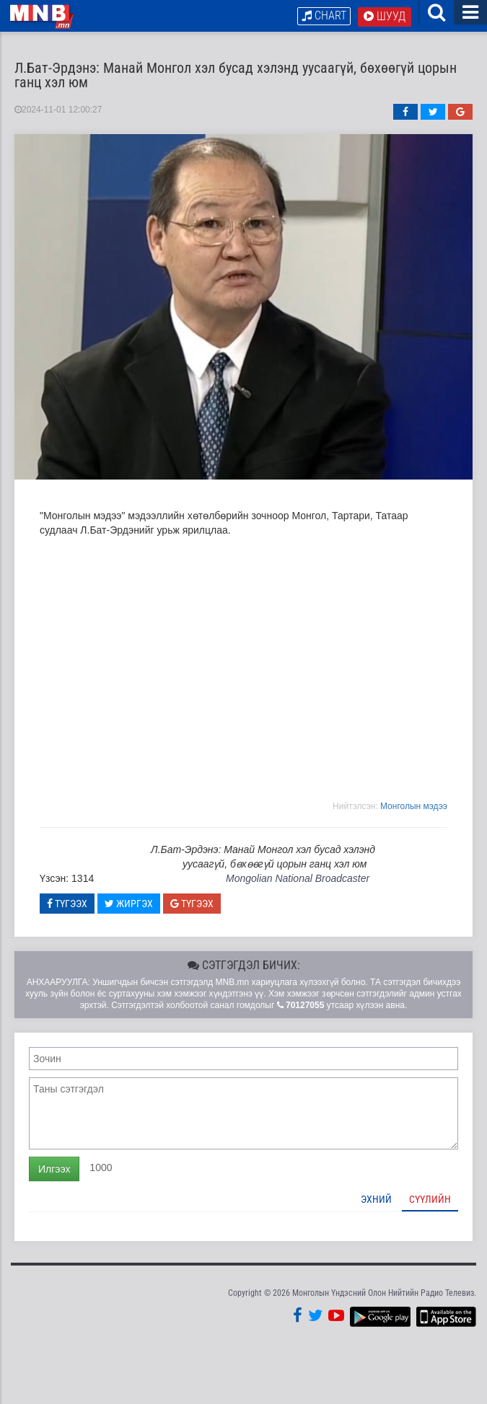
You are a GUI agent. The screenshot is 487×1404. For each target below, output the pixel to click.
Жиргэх (129, 903)
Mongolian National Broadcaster (297, 878)
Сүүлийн (430, 1199)
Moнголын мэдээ (413, 806)
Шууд (384, 16)
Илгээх (54, 1169)
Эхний (376, 1199)
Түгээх (67, 903)
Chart (324, 15)
